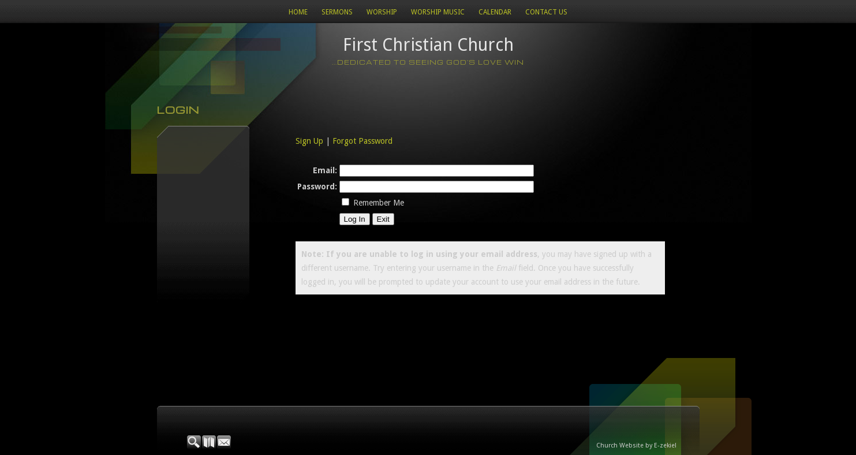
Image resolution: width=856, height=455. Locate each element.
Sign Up (309, 141)
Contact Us (546, 12)
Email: (325, 170)
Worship (382, 12)
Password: (317, 186)
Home (298, 12)
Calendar (495, 12)
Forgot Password (362, 141)
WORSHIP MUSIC (438, 12)
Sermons (337, 12)
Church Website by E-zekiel (636, 445)
